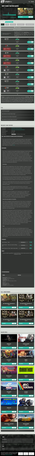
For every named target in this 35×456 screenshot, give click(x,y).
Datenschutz (4, 441)
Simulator (20, 128)
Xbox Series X (20, 24)
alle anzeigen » (17, 430)
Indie (17, 128)
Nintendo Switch (30, 24)
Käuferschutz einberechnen (6, 33)
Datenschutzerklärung (9, 454)
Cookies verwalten (20, 454)
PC (2, 24)
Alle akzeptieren (31, 454)
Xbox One (13, 24)
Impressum (4, 439)
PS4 (7, 24)
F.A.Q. (14, 145)
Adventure (13, 128)
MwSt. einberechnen (5, 34)
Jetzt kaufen (25, 17)
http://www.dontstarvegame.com (18, 129)
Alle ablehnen (25, 454)
